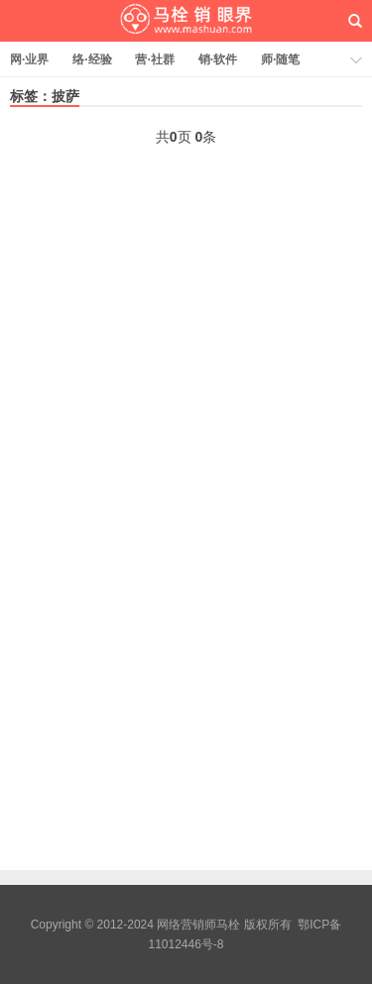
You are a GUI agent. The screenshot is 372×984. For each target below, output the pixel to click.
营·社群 (154, 59)
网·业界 (29, 59)
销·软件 (217, 59)
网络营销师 (186, 21)
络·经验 (91, 59)
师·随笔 (280, 59)
